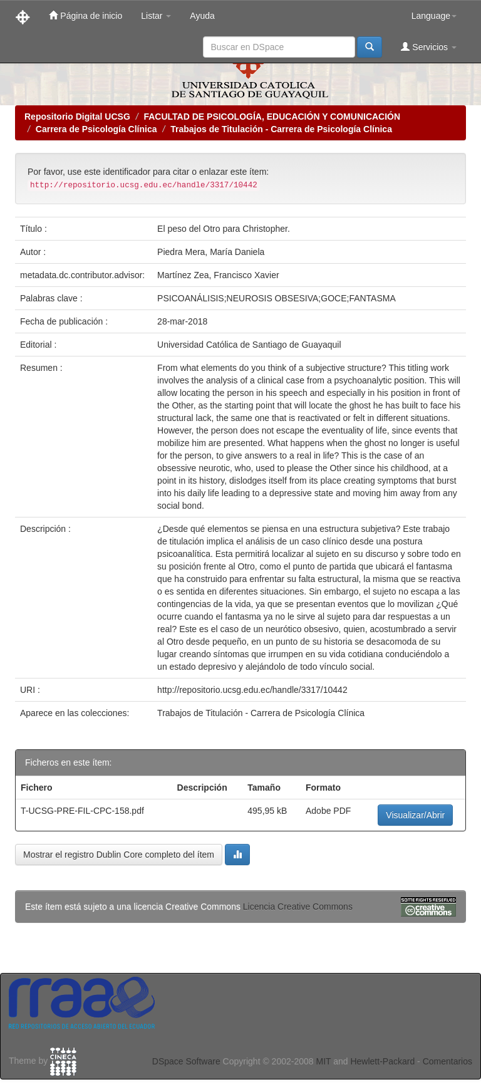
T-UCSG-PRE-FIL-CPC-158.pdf (82, 811)
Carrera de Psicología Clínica (96, 129)
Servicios (429, 46)
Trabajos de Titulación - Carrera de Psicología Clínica (281, 129)
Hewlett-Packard (382, 1061)
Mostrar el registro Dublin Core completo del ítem (118, 855)
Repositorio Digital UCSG (77, 117)
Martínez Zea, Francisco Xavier (218, 275)
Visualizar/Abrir (415, 815)
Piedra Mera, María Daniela (210, 252)
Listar (156, 16)
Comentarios (447, 1061)
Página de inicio (85, 15)
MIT (323, 1061)
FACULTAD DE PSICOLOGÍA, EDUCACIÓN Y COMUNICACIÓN (271, 117)
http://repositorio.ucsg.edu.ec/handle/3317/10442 (252, 690)
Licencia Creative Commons (298, 907)
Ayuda (202, 16)
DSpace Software (186, 1061)
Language (434, 16)
